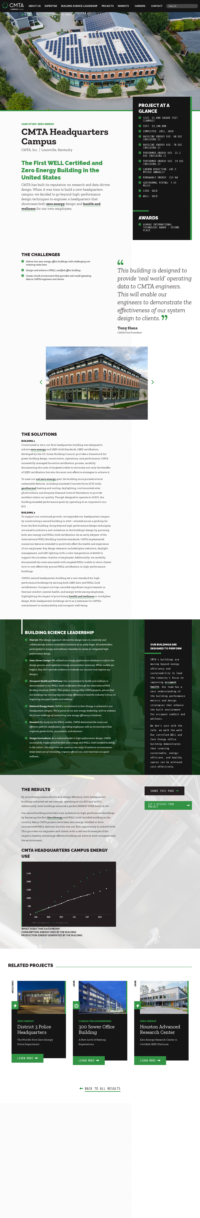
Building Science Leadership (79, 6)
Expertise (51, 6)
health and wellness (82, 596)
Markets (123, 6)
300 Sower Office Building (97, 1029)
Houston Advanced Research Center (160, 1029)
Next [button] (152, 383)
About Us (35, 6)
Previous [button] (41, 383)
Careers (140, 6)
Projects (108, 6)
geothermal (28, 488)
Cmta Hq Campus (64, 15)
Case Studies (45, 15)
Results (31, 15)
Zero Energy (55, 817)
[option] (97, 383)
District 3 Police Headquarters (34, 1029)
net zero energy (46, 479)
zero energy (55, 204)
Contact (156, 6)
